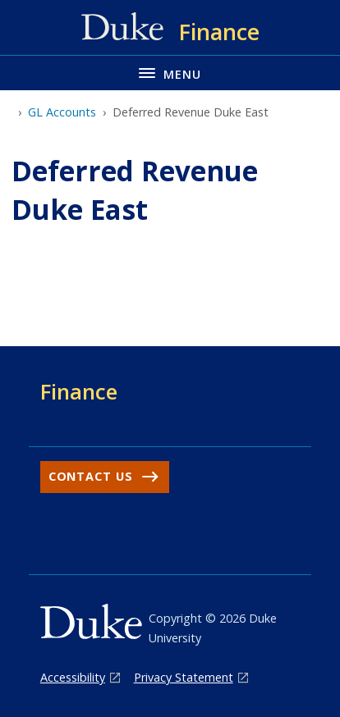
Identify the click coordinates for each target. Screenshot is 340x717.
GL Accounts (62, 112)
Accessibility (72, 677)
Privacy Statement (183, 677)
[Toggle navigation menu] (170, 72)
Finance (78, 391)
